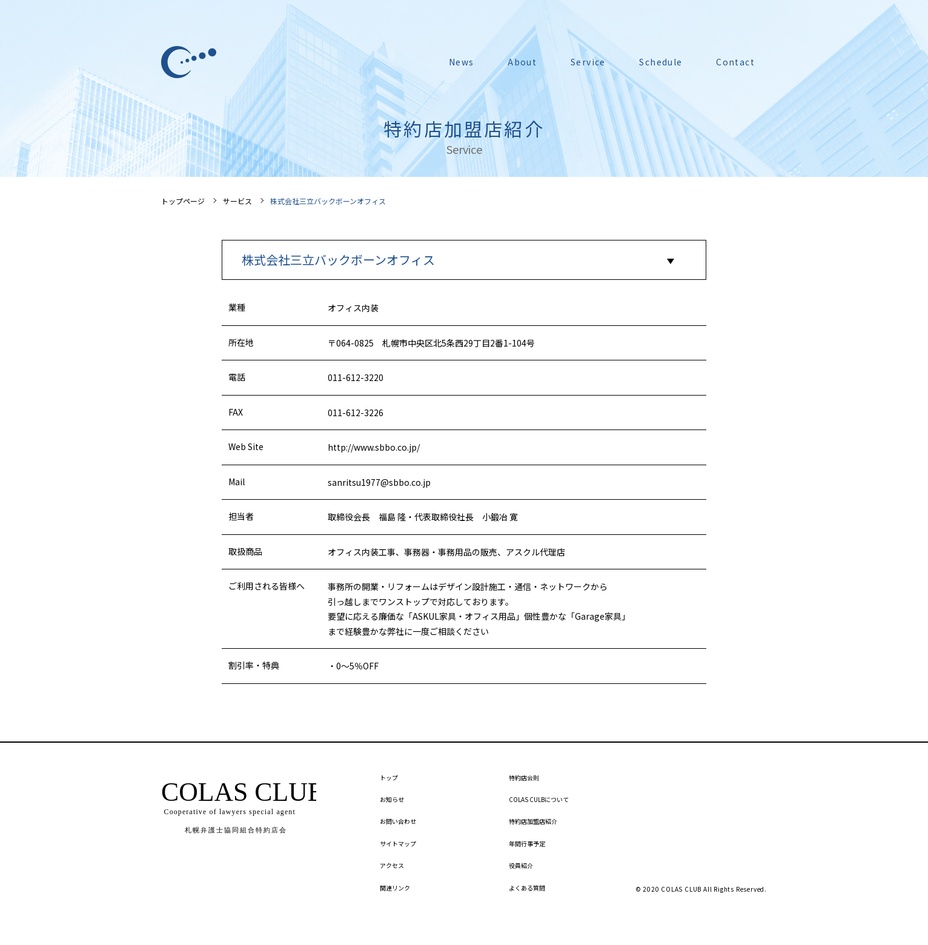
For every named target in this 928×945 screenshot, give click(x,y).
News (461, 62)
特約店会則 (524, 777)
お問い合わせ (398, 821)
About (522, 62)
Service (588, 62)
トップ (389, 777)
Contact (735, 62)
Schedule (660, 62)
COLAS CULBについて (539, 799)
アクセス (392, 865)
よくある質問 (527, 887)
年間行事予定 (527, 843)
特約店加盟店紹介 (533, 821)
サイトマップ (398, 843)
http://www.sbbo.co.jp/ (374, 447)
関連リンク (395, 887)
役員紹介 (521, 865)
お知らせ (392, 799)
